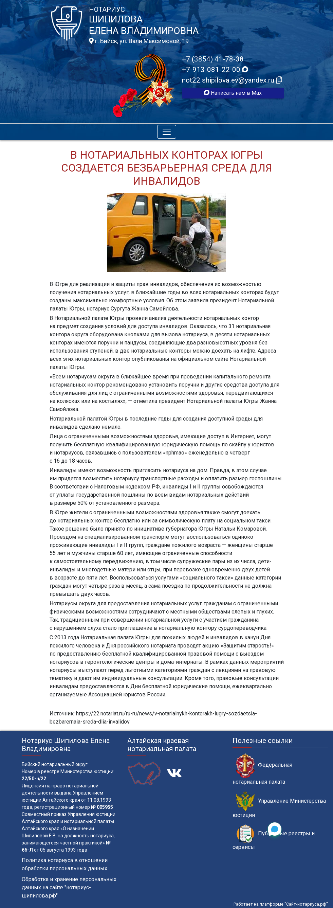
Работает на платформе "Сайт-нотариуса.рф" (281, 904)
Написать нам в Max (233, 93)
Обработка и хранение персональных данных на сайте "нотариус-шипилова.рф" (69, 887)
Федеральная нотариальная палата (262, 769)
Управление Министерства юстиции (279, 804)
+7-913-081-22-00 (215, 70)
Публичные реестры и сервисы (274, 837)
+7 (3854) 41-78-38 (213, 59)
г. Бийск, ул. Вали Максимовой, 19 (139, 41)
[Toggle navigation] (166, 132)
